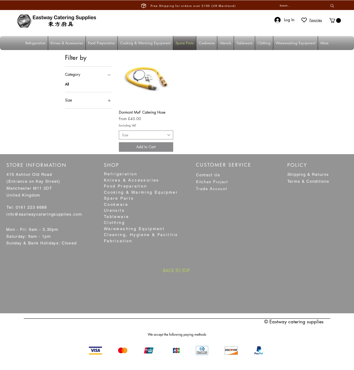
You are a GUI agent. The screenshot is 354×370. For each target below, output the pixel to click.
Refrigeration (120, 174)
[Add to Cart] (146, 147)
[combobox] (146, 135)
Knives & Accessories (131, 180)
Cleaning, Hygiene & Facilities (142, 234)
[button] (335, 20)
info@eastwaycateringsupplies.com (44, 214)
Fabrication (118, 240)
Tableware (116, 216)
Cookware (116, 204)
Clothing (114, 222)
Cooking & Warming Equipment (142, 192)
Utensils (114, 210)
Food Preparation (125, 186)
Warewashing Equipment (134, 228)
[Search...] (298, 6)
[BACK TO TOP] (176, 270)
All (67, 83)
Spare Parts (119, 198)
